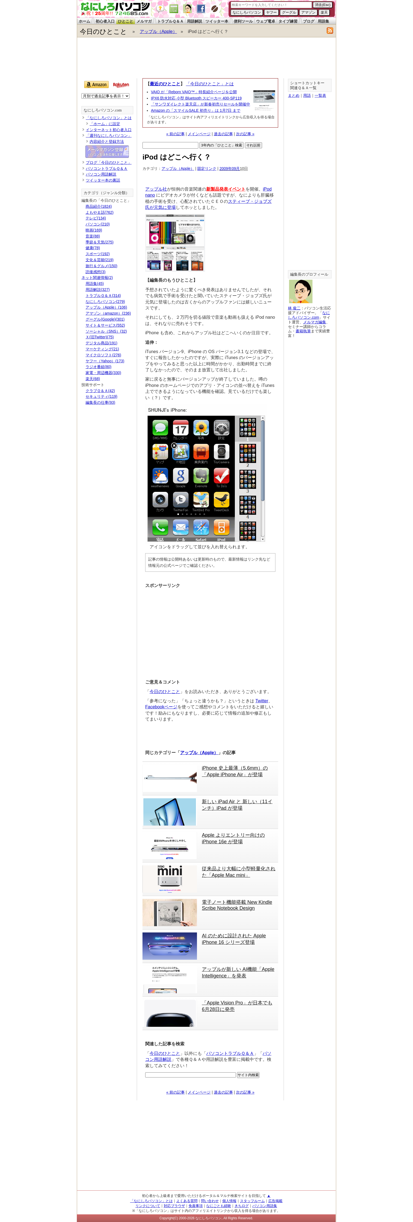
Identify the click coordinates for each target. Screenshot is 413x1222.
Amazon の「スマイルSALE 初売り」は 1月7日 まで (195, 110)
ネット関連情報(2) (97, 277)
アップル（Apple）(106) (106, 307)
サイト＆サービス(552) (105, 325)
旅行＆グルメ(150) (101, 266)
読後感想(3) (95, 272)
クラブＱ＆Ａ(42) (100, 391)
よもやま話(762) (100, 212)
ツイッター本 (216, 21)
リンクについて (147, 1206)
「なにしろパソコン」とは (109, 118)
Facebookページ (161, 707)
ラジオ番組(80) (98, 367)
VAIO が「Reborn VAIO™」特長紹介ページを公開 (194, 92)
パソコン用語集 (264, 1206)
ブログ (308, 21)
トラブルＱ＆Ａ (170, 21)
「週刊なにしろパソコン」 (109, 135)
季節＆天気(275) (100, 242)
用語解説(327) (98, 289)
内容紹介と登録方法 (107, 141)
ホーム (84, 21)
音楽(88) (93, 236)
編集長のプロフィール (309, 274)
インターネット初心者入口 (109, 130)
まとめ (293, 95)
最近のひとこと (165, 84)
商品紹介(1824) (99, 206)
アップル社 (156, 189)
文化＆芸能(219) (100, 260)
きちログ (242, 1206)
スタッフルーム (252, 1201)
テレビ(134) (96, 218)
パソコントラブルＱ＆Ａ (230, 1053)
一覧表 (320, 95)
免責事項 (196, 1206)
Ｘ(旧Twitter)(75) (100, 337)
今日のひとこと (103, 31)
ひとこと (125, 21)
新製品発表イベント (225, 189)
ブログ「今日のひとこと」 (109, 162)
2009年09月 (230, 168)
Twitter (261, 701)
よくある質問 (187, 1201)
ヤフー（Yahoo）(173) (105, 361)
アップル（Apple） (158, 31)
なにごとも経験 (218, 1206)
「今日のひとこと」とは (210, 84)
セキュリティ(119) (101, 396)
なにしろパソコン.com (103, 110)
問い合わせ (210, 1201)
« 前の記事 (175, 134)
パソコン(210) (98, 224)
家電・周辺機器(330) (103, 373)
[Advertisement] (206, 57)
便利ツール (243, 21)
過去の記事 (223, 134)
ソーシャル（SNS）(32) (106, 331)
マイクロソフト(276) (103, 355)
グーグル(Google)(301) (105, 319)
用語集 (323, 21)
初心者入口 (105, 21)
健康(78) (93, 248)
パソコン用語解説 (101, 174)
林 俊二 (294, 308)
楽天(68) (93, 379)
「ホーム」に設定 (105, 124)
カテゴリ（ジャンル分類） (106, 193)
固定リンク (206, 168)
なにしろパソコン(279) (105, 301)
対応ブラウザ (174, 1206)
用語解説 (194, 21)
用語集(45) (95, 283)
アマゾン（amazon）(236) (108, 313)
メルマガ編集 (314, 322)
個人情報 (229, 1201)
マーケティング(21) (102, 349)
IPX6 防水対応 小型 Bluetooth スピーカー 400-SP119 (196, 98)
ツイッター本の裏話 (103, 180)
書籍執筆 (303, 331)
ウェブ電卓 (265, 21)
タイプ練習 (287, 21)
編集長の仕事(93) (100, 402)
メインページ (199, 134)
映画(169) (94, 230)
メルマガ (144, 21)
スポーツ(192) (98, 254)
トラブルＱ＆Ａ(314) (103, 295)
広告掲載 (275, 1201)
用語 (307, 95)
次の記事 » (245, 134)
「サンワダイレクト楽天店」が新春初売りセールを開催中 (200, 104)
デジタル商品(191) (101, 343)
